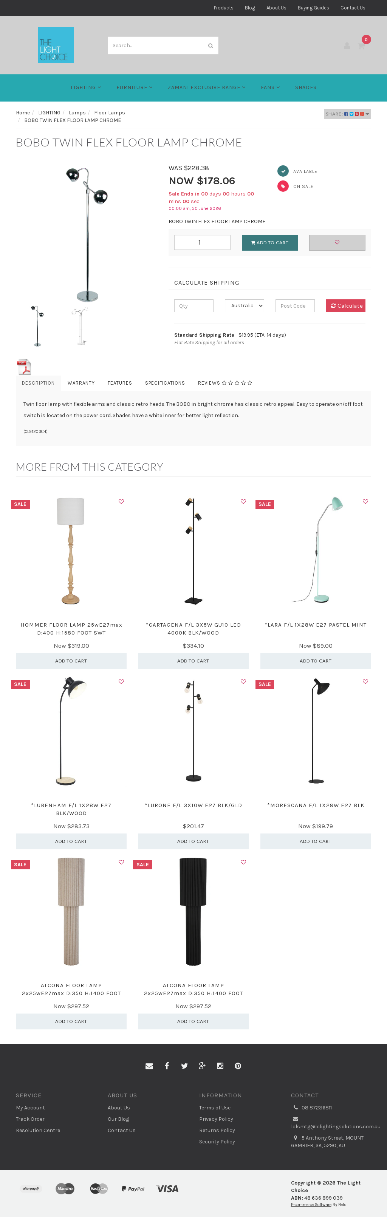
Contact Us (353, 8)
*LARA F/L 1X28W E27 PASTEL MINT (316, 624)
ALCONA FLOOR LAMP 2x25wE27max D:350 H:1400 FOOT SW (71, 993)
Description (38, 383)
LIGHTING (86, 87)
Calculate (347, 305)
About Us (276, 8)
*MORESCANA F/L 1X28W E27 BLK (315, 805)
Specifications (165, 383)
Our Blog (118, 1119)
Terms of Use (215, 1108)
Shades (306, 87)
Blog (250, 8)
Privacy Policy (216, 1119)
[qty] (194, 305)
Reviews (225, 383)
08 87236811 (311, 1108)
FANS (270, 87)
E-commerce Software (311, 1204)
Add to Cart (270, 242)
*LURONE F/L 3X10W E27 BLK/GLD (193, 805)
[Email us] (149, 1066)
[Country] (244, 305)
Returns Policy (217, 1130)
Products (224, 8)
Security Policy (217, 1141)
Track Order (30, 1119)
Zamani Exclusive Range (207, 87)
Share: (347, 114)
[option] (86, 234)
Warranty (81, 383)
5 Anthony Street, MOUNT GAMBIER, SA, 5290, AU (327, 1141)
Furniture (134, 87)
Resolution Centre (38, 1130)
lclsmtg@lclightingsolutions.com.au (331, 1122)
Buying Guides (313, 8)
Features (120, 383)
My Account (30, 1108)
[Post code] (295, 305)
